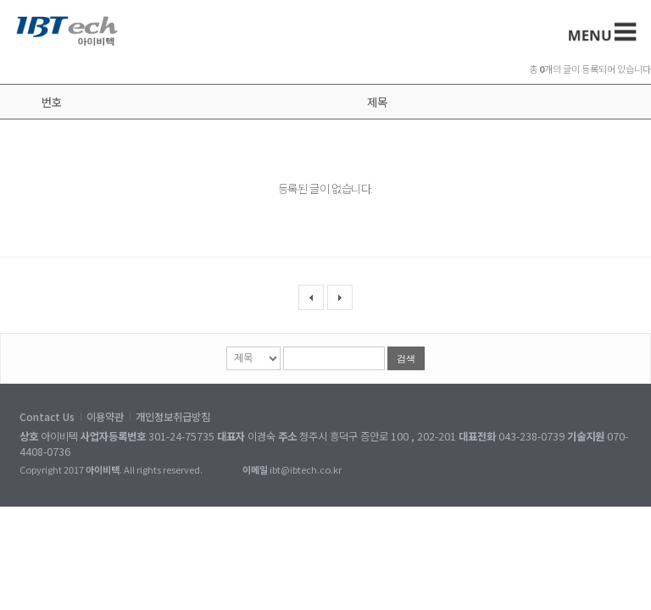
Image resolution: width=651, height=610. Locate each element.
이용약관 (105, 416)
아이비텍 (67, 30)
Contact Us (47, 416)
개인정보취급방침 (173, 416)
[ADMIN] (222, 469)
